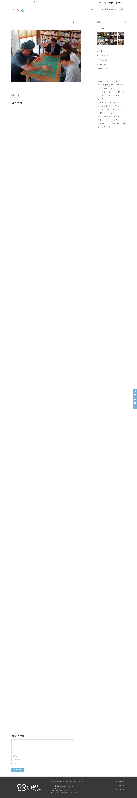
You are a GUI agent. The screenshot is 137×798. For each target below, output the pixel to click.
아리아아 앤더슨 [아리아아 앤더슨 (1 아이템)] (102, 102)
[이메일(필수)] (42, 759)
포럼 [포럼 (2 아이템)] (118, 123)
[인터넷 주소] (42, 763)
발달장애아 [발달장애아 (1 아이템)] (109, 95)
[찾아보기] (122, 9)
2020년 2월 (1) (103, 55)
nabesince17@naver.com (67, 786)
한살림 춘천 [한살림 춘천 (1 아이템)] (101, 127)
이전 (73, 22)
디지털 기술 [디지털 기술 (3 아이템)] (113, 88)
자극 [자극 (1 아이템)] (113, 109)
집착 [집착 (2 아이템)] (118, 116)
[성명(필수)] (42, 756)
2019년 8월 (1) (103, 69)
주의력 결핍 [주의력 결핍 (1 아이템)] (111, 116)
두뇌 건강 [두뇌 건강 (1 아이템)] (105, 85)
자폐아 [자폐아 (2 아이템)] (118, 109)
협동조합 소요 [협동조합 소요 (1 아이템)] (111, 127)
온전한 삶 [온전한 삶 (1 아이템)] (101, 106)
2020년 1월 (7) (103, 60)
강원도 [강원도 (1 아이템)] (100, 81)
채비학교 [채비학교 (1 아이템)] (100, 120)
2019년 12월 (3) (103, 64)
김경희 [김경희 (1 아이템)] (117, 81)
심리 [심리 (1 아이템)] (121, 99)
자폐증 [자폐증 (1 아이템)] (100, 113)
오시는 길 (53, 788)
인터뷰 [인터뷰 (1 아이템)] (107, 109)
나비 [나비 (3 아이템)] (123, 81)
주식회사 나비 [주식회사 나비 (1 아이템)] (102, 116)
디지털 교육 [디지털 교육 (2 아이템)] (120, 85)
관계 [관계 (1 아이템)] (112, 81)
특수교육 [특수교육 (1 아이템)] (112, 123)
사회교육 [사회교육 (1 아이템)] (116, 95)
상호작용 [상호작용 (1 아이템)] (100, 99)
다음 (78, 22)
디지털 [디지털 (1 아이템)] (113, 85)
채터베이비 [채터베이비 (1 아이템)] (109, 120)
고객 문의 (59, 788)
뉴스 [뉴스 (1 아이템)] (99, 85)
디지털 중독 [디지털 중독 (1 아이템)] (101, 92)
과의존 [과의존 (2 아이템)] (106, 81)
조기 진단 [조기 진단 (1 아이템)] (113, 113)
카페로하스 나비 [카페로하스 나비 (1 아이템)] (102, 123)
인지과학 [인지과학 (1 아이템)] (100, 109)
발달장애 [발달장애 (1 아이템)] (100, 95)
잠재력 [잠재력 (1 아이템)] (106, 113)
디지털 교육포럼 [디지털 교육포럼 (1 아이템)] (102, 88)
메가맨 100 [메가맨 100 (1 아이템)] (119, 92)
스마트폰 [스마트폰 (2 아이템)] (108, 99)
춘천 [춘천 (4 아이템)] (115, 120)
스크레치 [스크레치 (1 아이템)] (115, 99)
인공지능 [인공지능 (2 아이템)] (116, 106)
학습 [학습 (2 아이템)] (123, 123)
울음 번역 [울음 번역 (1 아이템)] (108, 106)
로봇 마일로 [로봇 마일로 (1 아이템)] (110, 92)
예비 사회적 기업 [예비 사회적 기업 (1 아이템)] (114, 102)
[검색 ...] (111, 22)
